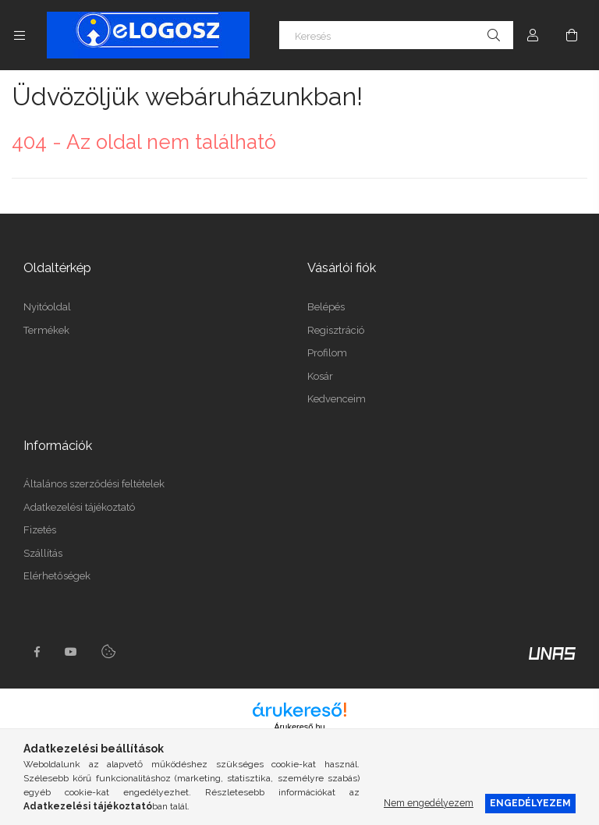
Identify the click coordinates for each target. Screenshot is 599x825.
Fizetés (39, 530)
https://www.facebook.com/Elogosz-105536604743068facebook (36, 652)
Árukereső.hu (299, 726)
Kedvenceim (336, 399)
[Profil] (532, 35)
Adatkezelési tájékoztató (79, 507)
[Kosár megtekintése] (571, 35)
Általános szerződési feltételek (94, 484)
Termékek (46, 330)
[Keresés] (396, 35)
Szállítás (42, 553)
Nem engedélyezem (428, 803)
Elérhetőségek (56, 576)
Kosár (320, 376)
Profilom (327, 353)
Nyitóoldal (47, 307)
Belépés (326, 307)
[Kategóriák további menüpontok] (19, 35)
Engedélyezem (530, 803)
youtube (71, 652)
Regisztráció (335, 330)
